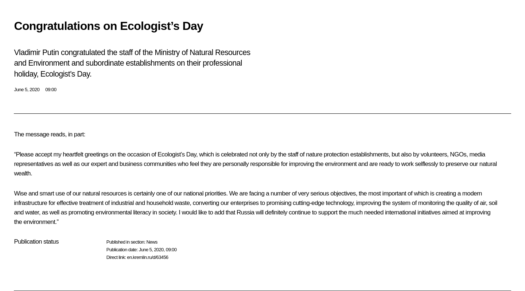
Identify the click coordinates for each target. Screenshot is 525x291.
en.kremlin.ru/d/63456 (147, 257)
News (151, 242)
